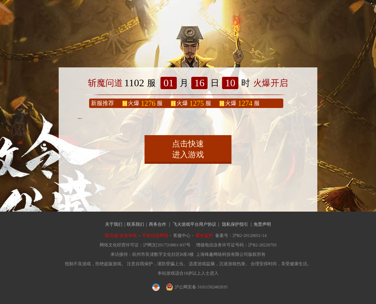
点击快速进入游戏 (188, 149)
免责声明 (262, 224)
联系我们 (135, 224)
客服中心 (182, 235)
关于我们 (113, 224)
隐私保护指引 (235, 224)
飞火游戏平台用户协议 (194, 224)
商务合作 (157, 224)
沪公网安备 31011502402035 (197, 287)
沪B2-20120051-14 (250, 235)
